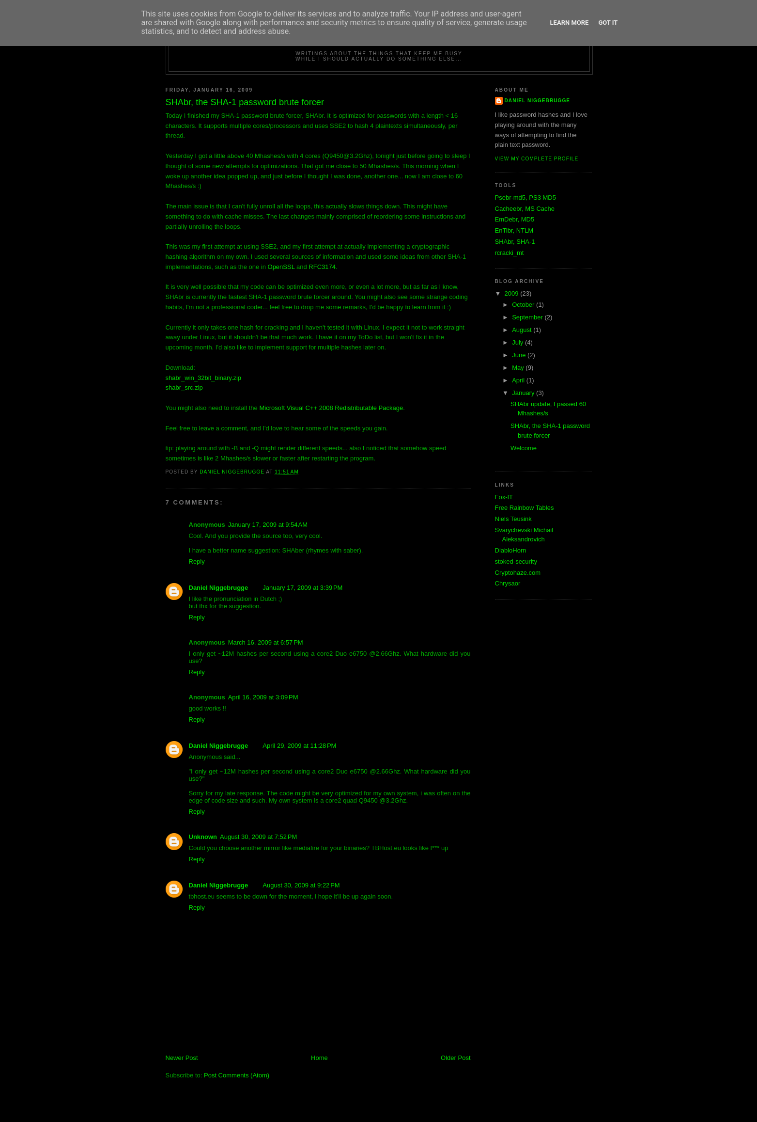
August (522, 329)
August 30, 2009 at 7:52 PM (258, 836)
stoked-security (516, 561)
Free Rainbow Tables (524, 507)
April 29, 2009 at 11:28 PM (299, 745)
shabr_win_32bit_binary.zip (204, 377)
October (524, 304)
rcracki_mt (509, 252)
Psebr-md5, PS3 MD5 (525, 197)
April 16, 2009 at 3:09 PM (263, 697)
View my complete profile (537, 158)
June (519, 355)
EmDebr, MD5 (515, 219)
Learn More (569, 22)
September (528, 317)
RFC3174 (322, 266)
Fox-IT (504, 497)
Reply (197, 561)
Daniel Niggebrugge (218, 587)
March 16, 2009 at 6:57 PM (265, 642)
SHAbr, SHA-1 (515, 241)
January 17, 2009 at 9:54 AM (268, 524)
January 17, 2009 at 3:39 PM (302, 587)
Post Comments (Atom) (236, 1075)
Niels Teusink (513, 518)
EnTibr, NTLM (514, 230)
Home (319, 1057)
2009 (513, 293)
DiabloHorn (510, 550)
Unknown (203, 836)
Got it (608, 22)
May (518, 367)
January (524, 392)
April (519, 380)
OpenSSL (281, 266)
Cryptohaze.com (518, 572)
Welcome (523, 448)
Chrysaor (508, 583)
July (518, 342)
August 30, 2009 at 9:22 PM (301, 885)
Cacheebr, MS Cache (525, 208)
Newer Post (182, 1057)
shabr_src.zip (184, 387)
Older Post (455, 1057)
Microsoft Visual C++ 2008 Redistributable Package (331, 407)
